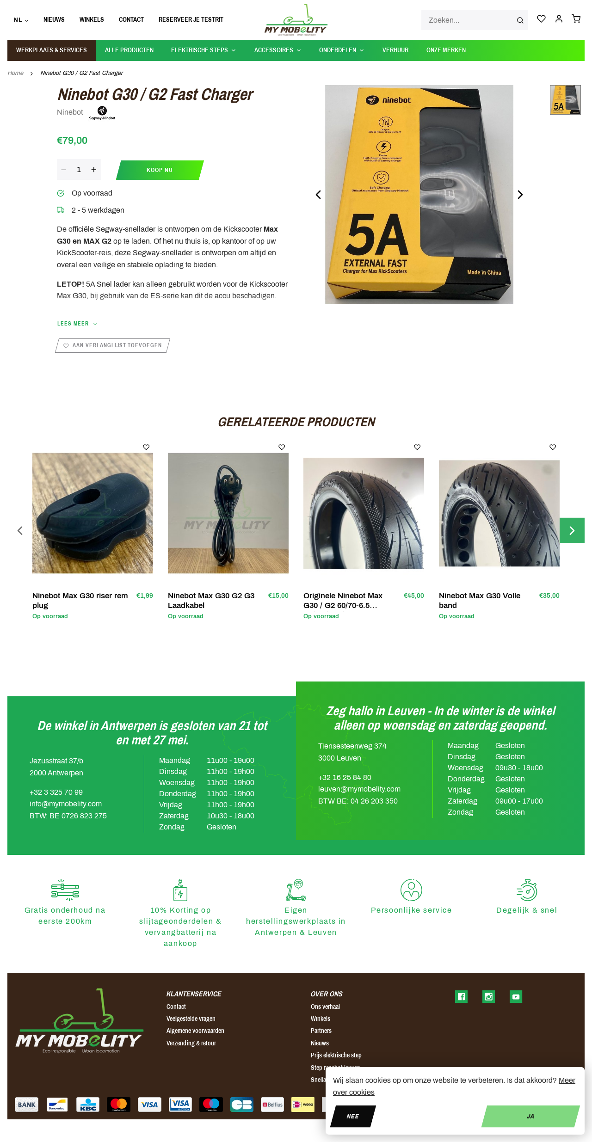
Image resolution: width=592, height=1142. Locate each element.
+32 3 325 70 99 (56, 792)
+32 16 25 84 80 (344, 777)
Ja (531, 1115)
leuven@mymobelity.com (359, 789)
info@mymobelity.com (66, 804)
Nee (353, 1115)
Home (15, 73)
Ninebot (86, 113)
